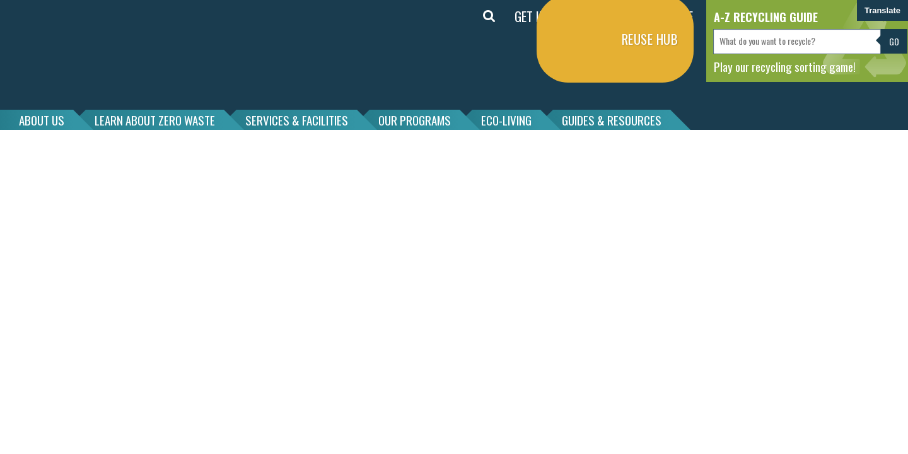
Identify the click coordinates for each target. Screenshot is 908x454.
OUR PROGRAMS (414, 120)
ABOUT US (41, 120)
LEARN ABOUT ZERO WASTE (155, 120)
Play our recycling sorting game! (785, 66)
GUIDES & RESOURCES (611, 120)
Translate (882, 10)
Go (894, 41)
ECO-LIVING (506, 120)
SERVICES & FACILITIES (296, 120)
